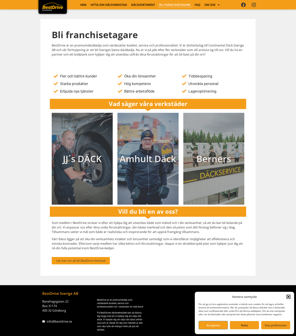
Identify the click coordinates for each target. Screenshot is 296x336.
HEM (83, 5)
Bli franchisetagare (174, 5)
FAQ (197, 5)
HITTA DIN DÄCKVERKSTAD (109, 5)
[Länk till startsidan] (52, 7)
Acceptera (213, 325)
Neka (244, 325)
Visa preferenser (276, 325)
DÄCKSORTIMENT (143, 5)
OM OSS (212, 4)
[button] (288, 297)
